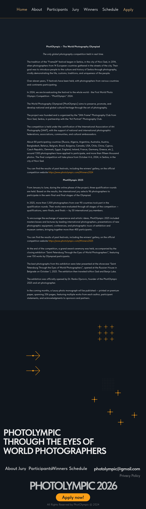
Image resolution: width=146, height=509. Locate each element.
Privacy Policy (130, 475)
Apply (128, 9)
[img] (139, 14)
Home (22, 9)
